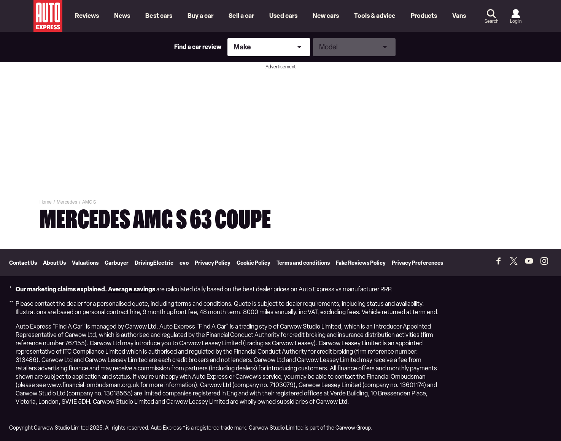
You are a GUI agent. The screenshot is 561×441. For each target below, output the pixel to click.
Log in (515, 21)
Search (491, 21)
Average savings (131, 289)
